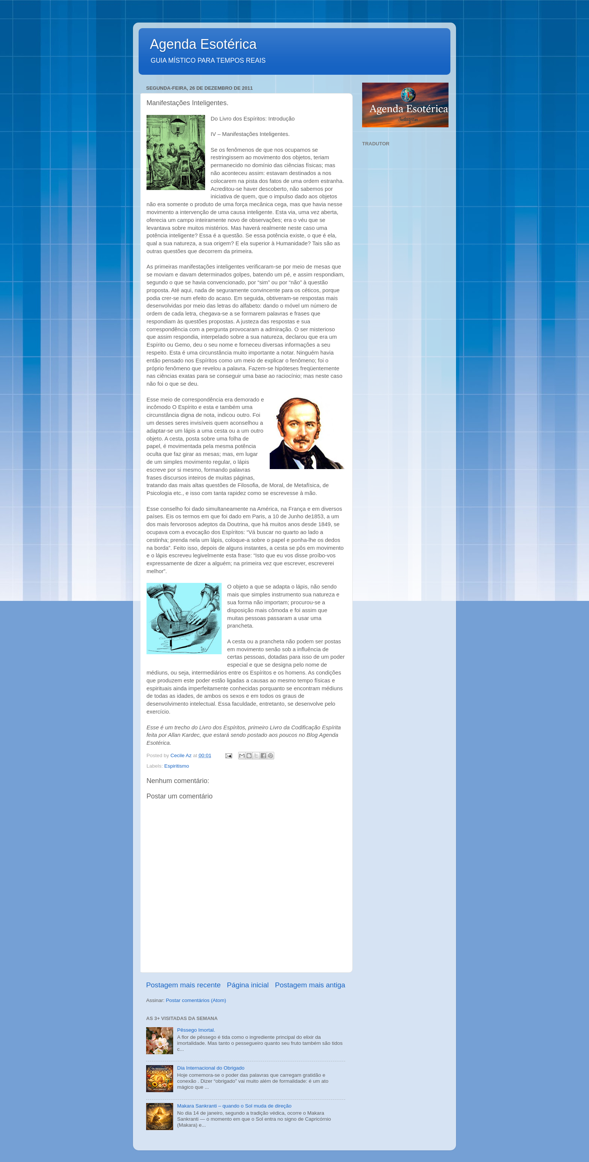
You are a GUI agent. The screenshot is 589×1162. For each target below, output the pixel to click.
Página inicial (248, 985)
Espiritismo (176, 766)
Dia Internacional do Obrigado (210, 1068)
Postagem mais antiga (310, 985)
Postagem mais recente (183, 985)
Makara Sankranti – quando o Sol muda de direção (234, 1106)
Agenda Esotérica (203, 44)
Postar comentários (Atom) (196, 1000)
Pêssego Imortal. (196, 1030)
